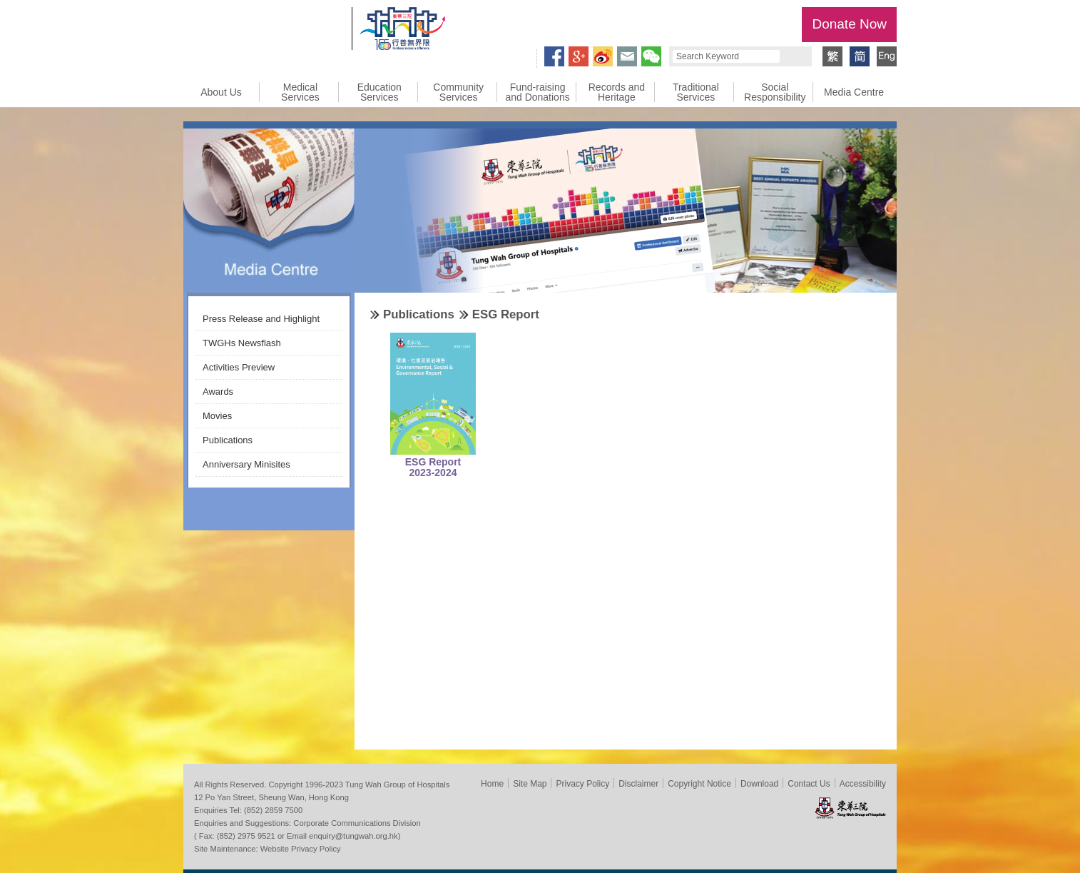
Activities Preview (239, 367)
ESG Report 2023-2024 (433, 467)
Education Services (379, 92)
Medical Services (300, 92)
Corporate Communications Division (356, 823)
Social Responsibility (774, 92)
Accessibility (863, 784)
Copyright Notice (699, 784)
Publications (228, 440)
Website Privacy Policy (300, 848)
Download (759, 784)
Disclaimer (638, 784)
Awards (218, 391)
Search (794, 56)
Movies (217, 415)
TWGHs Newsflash (242, 343)
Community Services (458, 92)
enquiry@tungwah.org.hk (353, 836)
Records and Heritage (617, 92)
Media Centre (854, 92)
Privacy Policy (582, 784)
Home (492, 784)
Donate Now (849, 23)
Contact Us (809, 784)
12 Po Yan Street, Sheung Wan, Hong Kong (271, 797)
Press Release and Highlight (261, 318)
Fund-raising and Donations (537, 92)
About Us (221, 92)
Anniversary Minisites (246, 464)
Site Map (529, 784)
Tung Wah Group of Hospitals (264, 33)
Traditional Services (696, 92)
